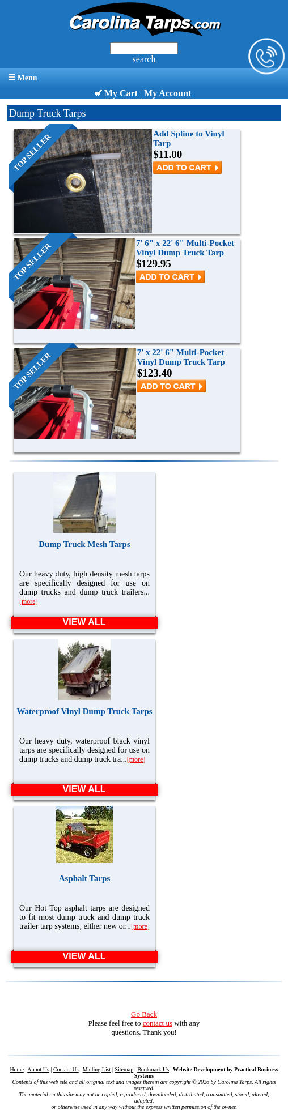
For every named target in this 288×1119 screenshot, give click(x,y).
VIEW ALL (84, 622)
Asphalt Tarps (84, 878)
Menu (23, 78)
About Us (38, 1069)
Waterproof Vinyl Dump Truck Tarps (84, 711)
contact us (157, 1023)
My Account (167, 93)
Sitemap (124, 1069)
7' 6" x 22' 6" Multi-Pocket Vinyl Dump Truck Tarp (185, 247)
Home (16, 1069)
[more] (28, 601)
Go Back (144, 1014)
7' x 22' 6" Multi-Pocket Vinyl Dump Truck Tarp (181, 357)
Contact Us (66, 1069)
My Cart (116, 93)
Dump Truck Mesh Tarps (84, 544)
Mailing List (97, 1069)
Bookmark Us (153, 1069)
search (144, 59)
